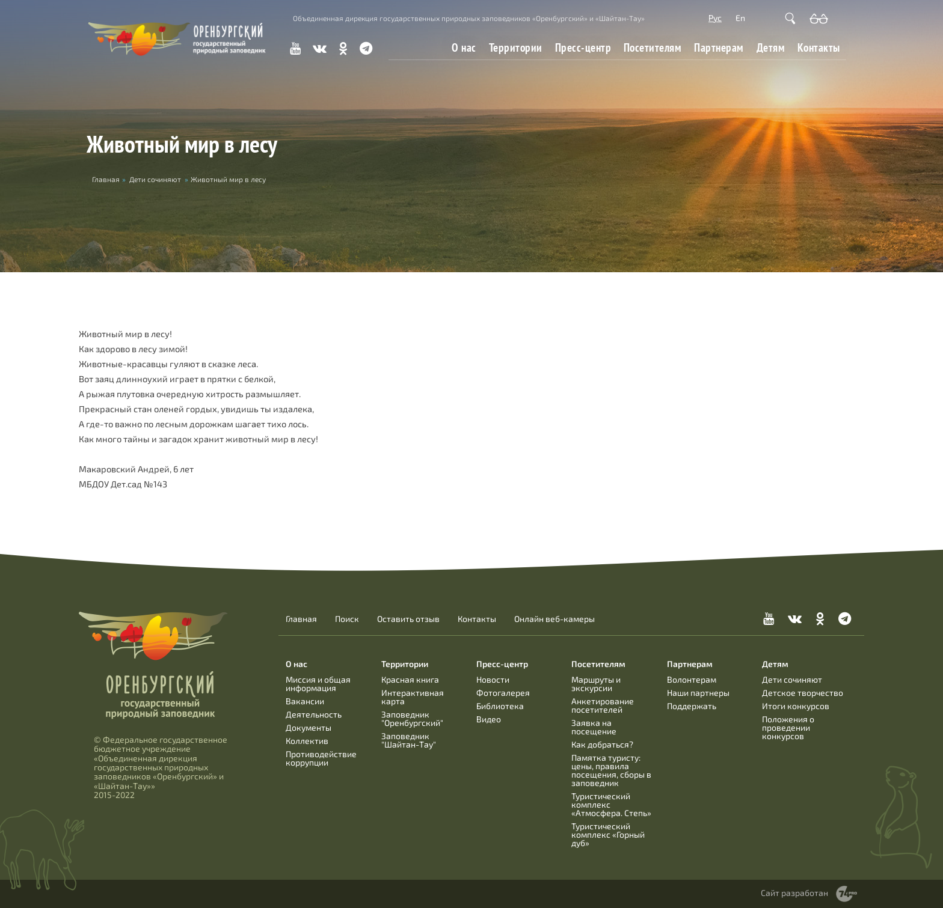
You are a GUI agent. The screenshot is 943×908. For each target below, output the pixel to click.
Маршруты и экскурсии (596, 683)
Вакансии (305, 701)
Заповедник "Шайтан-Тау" (408, 740)
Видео (488, 719)
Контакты (818, 47)
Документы (308, 727)
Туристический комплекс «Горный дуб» (608, 834)
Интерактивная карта (412, 696)
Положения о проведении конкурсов (788, 727)
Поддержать (691, 706)
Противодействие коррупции (321, 758)
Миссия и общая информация (318, 683)
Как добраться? (602, 744)
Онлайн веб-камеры (554, 619)
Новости (492, 679)
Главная (301, 619)
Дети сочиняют (155, 179)
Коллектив (307, 741)
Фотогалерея (503, 692)
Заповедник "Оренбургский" (412, 718)
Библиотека (500, 706)
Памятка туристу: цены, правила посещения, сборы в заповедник (611, 770)
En (740, 18)
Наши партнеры (698, 692)
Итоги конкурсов (795, 706)
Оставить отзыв (408, 619)
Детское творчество (802, 692)
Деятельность (314, 714)
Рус (715, 18)
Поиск (347, 619)
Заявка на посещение (593, 727)
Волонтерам (691, 679)
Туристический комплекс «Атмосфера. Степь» (611, 804)
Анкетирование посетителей (602, 705)
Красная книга (410, 679)
